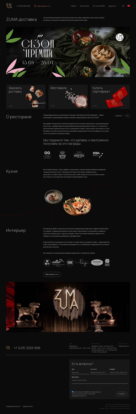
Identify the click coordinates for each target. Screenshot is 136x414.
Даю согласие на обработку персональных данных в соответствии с (86, 394)
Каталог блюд (84, 6)
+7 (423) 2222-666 (23, 6)
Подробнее (118, 116)
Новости (73, 6)
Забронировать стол (43, 6)
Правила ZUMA (28, 406)
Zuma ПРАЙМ (100, 6)
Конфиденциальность (13, 406)
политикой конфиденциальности (83, 395)
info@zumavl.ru (123, 346)
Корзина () (112, 6)
